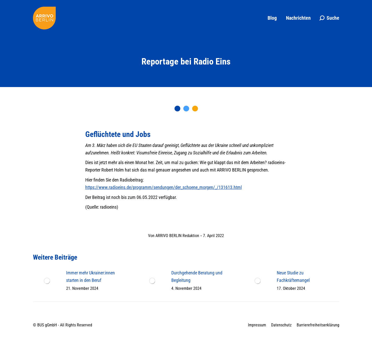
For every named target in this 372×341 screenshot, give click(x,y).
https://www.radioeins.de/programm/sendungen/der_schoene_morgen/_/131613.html (163, 187)
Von (173, 235)
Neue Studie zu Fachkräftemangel (293, 276)
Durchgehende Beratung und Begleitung (196, 276)
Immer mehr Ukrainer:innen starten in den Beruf (90, 276)
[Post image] (47, 281)
